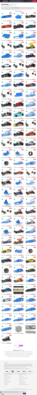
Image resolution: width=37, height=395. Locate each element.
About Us (6, 362)
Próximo (21, 345)
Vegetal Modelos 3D (29, 353)
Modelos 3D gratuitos (7, 378)
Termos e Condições (22, 383)
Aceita (24, 393)
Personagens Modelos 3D (15, 351)
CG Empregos (6, 384)
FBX (22, 9)
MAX (19, 9)
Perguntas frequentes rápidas (23, 378)
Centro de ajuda (21, 376)
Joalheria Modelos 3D (7, 354)
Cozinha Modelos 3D (23, 351)
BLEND (29, 9)
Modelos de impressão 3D (8, 376)
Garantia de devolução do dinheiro (24, 384)
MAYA (31, 9)
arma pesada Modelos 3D (11, 356)
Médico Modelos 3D (22, 354)
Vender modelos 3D (7, 380)
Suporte (20, 375)
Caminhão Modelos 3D (19, 356)
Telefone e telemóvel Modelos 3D (20, 353)
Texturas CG (6, 379)
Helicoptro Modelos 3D (29, 354)
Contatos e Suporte (22, 374)
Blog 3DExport (6, 383)
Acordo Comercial (21, 380)
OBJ (20, 9)
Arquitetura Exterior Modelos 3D (9, 353)
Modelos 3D (6, 375)
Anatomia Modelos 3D (26, 356)
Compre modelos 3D (8, 374)
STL (25, 9)
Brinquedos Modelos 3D (15, 354)
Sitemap (31, 389)
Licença (20, 379)
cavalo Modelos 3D (30, 351)
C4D (26, 9)
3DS (23, 9)
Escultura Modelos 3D (7, 351)
